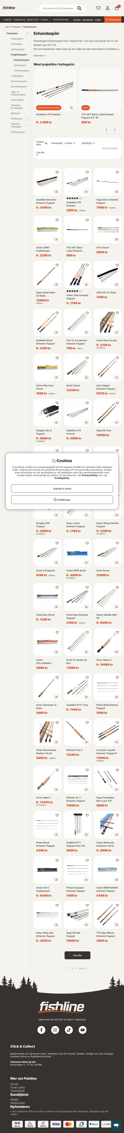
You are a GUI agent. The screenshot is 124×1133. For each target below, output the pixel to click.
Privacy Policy (90, 475)
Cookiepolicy (61, 478)
